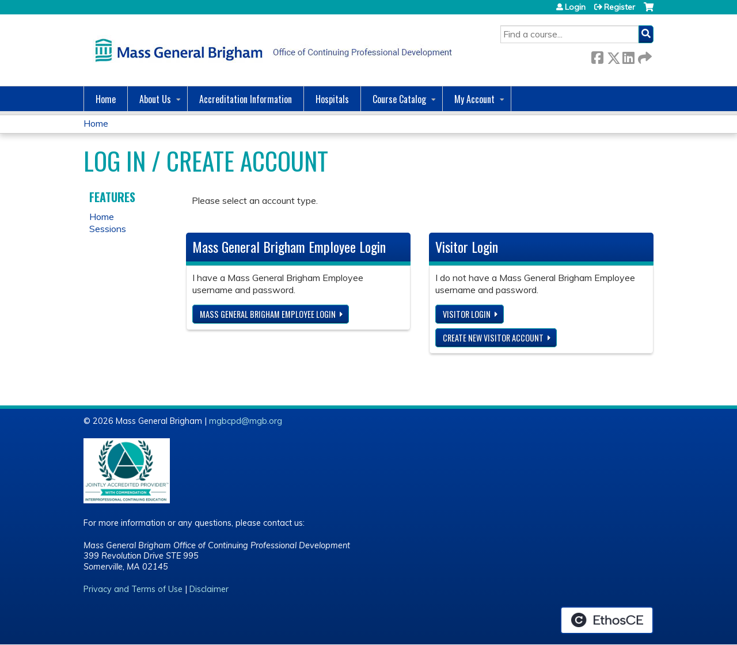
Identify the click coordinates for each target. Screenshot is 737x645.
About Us (155, 99)
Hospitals (332, 99)
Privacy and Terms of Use (133, 589)
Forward (643, 55)
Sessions (107, 228)
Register (619, 7)
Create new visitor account (493, 338)
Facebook (597, 55)
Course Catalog (399, 99)
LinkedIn (628, 55)
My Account (474, 99)
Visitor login (467, 314)
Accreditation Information (245, 99)
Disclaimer (209, 589)
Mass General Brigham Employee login (268, 314)
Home (106, 99)
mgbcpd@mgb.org (245, 421)
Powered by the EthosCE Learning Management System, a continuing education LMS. (607, 620)
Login (575, 7)
